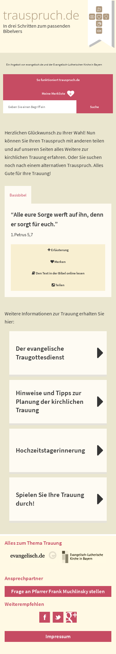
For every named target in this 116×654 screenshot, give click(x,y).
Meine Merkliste (58, 93)
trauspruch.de (41, 15)
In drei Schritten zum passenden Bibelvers (36, 28)
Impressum (58, 636)
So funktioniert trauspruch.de (58, 80)
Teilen (58, 285)
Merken (58, 261)
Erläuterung (58, 250)
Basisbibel (18, 195)
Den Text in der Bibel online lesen (58, 273)
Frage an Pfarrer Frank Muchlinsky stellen (58, 591)
